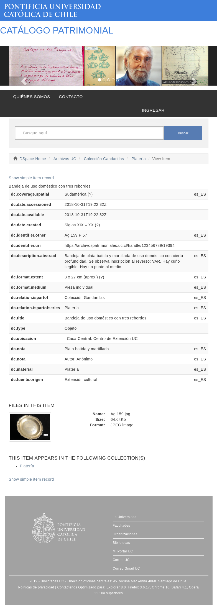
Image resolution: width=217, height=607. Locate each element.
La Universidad (125, 517)
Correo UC (121, 560)
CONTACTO (71, 96)
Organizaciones (125, 534)
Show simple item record (31, 178)
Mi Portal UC (123, 551)
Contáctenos (67, 587)
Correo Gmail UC (126, 568)
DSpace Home (33, 159)
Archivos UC (64, 159)
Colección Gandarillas (104, 159)
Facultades (121, 525)
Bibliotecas (121, 543)
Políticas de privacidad (36, 587)
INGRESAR (153, 110)
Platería (139, 159)
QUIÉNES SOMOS (31, 96)
